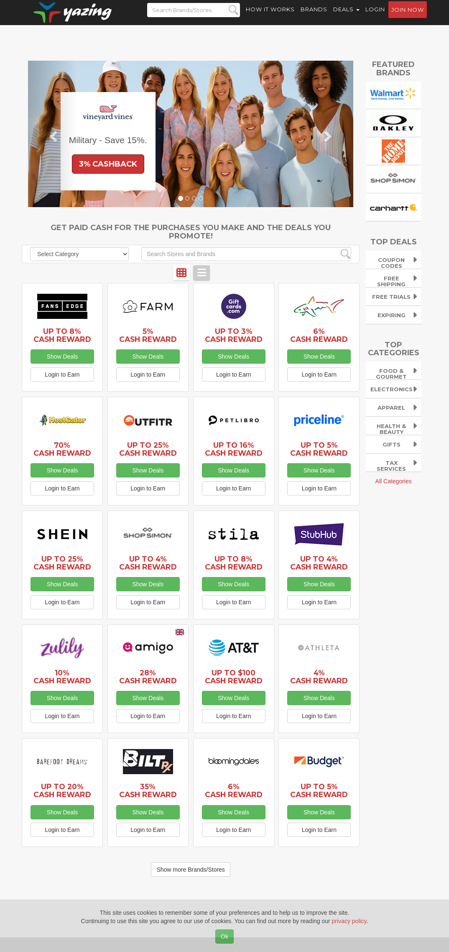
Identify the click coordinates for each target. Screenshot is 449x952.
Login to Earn (62, 374)
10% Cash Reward (62, 676)
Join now (407, 17)
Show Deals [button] (62, 356)
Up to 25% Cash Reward (148, 449)
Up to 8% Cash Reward (62, 335)
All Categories (393, 481)
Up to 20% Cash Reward (62, 790)
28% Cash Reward (148, 676)
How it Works (270, 16)
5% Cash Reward (148, 335)
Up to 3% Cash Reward (234, 335)
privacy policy (349, 921)
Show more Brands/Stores (190, 869)
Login (375, 16)
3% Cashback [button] (108, 164)
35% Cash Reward (148, 790)
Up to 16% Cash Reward (234, 449)
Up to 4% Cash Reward (148, 562)
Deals (346, 16)
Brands (314, 16)
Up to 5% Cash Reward (319, 449)
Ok (224, 936)
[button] (52, 134)
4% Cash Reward (319, 676)
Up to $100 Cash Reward (234, 676)
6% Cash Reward (319, 335)
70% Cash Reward (62, 449)
